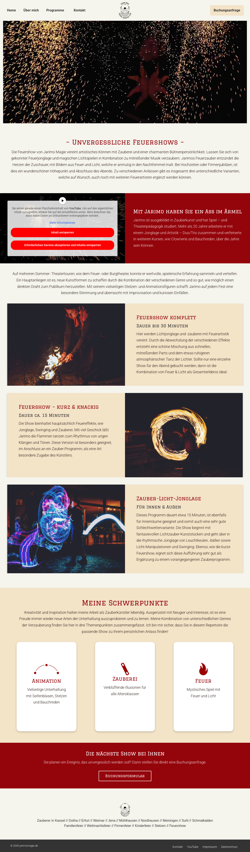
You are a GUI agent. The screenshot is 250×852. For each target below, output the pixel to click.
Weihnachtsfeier (99, 825)
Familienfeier (73, 825)
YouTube (192, 846)
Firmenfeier (122, 825)
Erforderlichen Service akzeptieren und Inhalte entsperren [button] (62, 245)
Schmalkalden (202, 820)
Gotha (73, 820)
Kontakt (178, 846)
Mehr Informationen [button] (62, 222)
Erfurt (85, 820)
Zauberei (125, 678)
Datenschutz (229, 846)
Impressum (209, 846)
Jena (111, 820)
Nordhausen (150, 820)
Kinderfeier (143, 825)
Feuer (203, 681)
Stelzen (160, 825)
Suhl (185, 820)
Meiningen (170, 820)
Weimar (99, 820)
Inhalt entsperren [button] (62, 232)
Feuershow (177, 825)
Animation (46, 681)
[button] (9, 843)
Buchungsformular (125, 776)
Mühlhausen (128, 820)
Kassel (60, 820)
